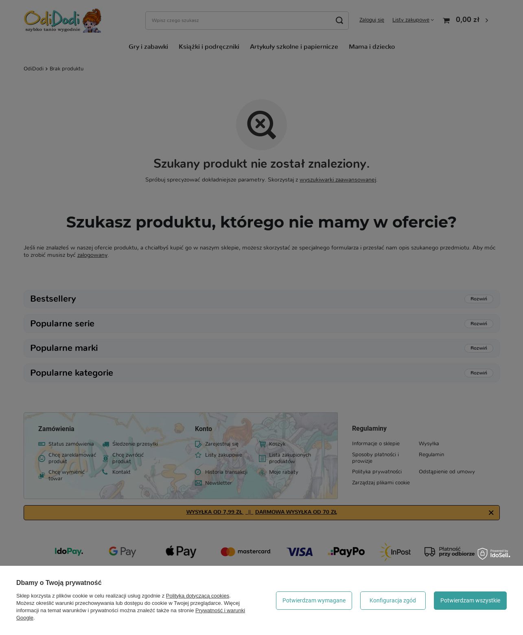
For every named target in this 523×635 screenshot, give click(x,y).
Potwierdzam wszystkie (470, 600)
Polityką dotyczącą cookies (197, 596)
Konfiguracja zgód (393, 600)
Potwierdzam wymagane (314, 600)
